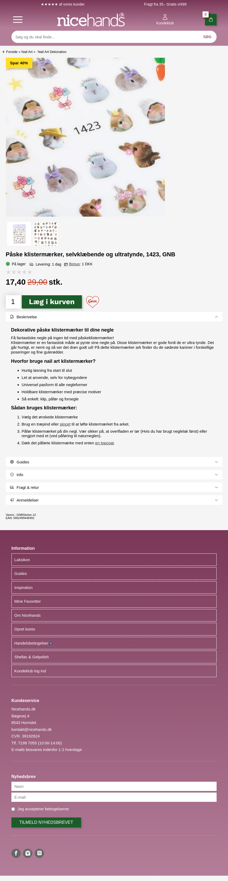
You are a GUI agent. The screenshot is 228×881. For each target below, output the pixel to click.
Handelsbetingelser (33, 643)
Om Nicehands (27, 615)
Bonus (74, 264)
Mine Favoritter (27, 601)
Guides (20, 573)
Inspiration (23, 587)
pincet (65, 424)
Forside (11, 52)
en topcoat (104, 443)
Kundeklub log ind (30, 671)
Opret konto (24, 629)
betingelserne (57, 809)
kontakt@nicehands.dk (31, 729)
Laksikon (22, 559)
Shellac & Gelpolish (31, 657)
